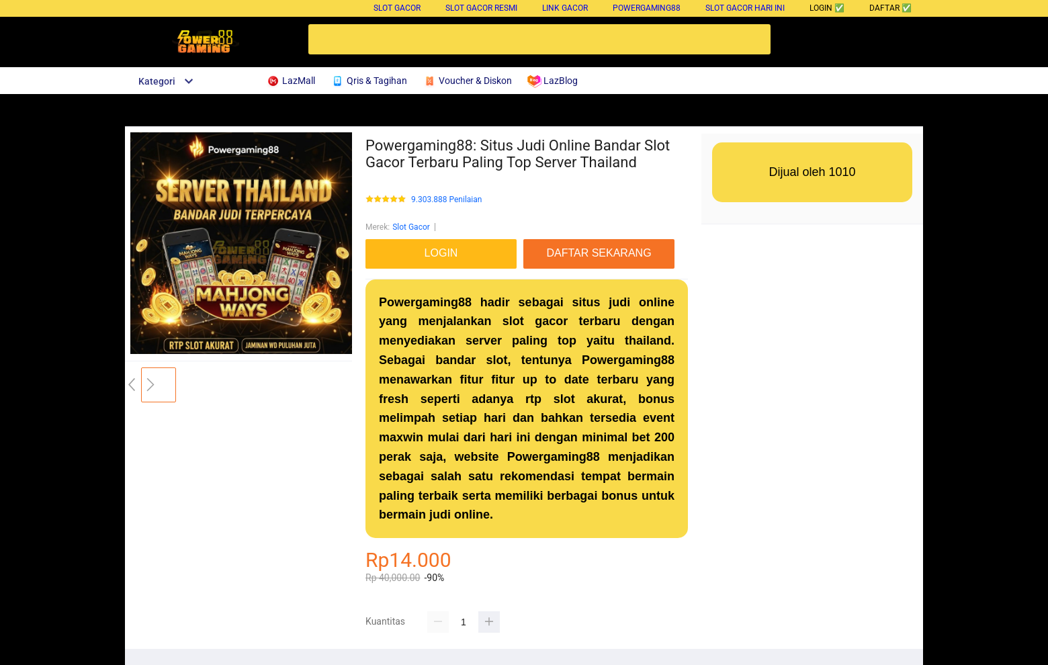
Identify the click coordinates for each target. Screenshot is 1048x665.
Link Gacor (565, 8)
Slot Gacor (397, 8)
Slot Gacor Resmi (481, 8)
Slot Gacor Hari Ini (745, 8)
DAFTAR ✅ (890, 8)
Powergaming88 (647, 8)
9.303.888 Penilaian (446, 199)
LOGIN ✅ (827, 8)
